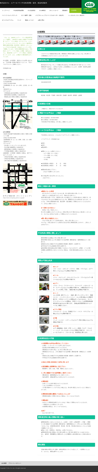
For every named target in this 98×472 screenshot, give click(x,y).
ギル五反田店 (31, 10)
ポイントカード (53, 10)
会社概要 (4, 463)
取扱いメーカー (29, 20)
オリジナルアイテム (7, 20)
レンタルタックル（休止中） (77, 15)
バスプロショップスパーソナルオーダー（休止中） (50, 15)
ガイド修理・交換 (26, 15)
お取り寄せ (41, 20)
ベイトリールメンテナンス (9, 15)
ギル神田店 (42, 10)
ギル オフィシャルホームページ (90, 7)
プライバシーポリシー (14, 463)
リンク (19, 20)
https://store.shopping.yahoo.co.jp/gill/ (13, 198)
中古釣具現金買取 (19, 10)
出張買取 (77, 10)
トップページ (6, 10)
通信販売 (64, 10)
